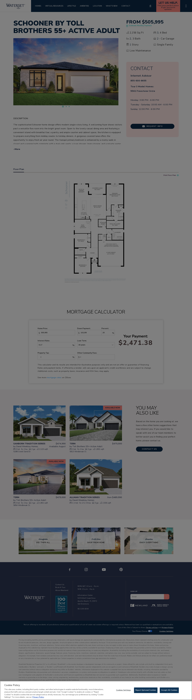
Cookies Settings (123, 691)
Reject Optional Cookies (145, 691)
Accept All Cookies (169, 691)
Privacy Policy (38, 698)
